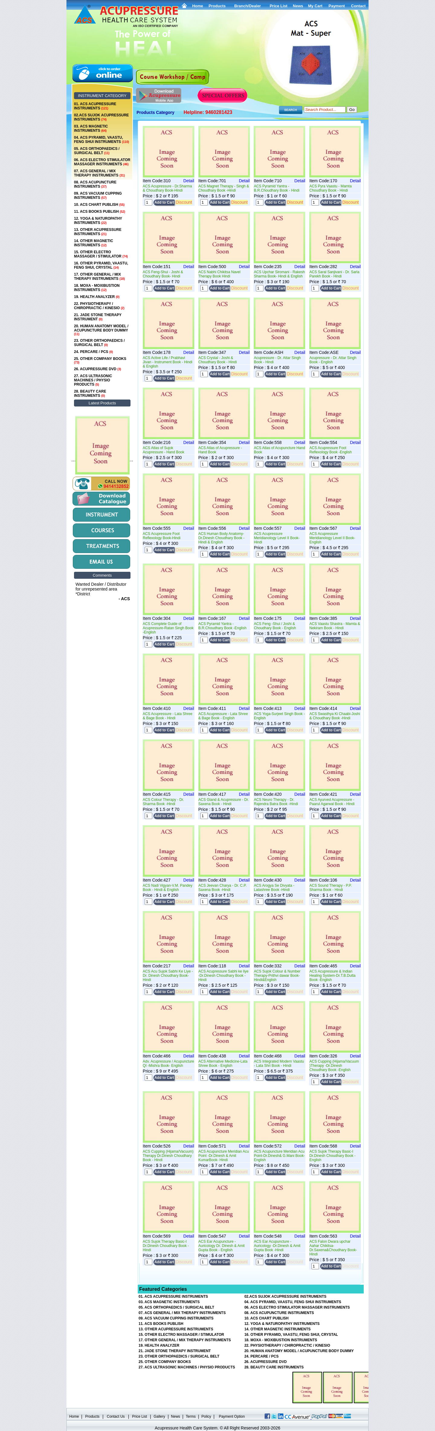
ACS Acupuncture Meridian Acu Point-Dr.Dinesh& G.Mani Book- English (279, 1155)
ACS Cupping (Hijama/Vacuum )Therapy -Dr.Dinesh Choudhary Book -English (334, 1065)
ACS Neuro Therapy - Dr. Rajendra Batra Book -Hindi (276, 802)
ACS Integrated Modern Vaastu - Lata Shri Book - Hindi (279, 1063)
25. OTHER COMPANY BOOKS (100, 360)
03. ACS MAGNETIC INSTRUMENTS (91, 128)
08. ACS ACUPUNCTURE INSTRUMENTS (95, 184)
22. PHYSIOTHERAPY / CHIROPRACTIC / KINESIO (99, 306)
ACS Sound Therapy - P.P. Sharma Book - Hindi (330, 887)
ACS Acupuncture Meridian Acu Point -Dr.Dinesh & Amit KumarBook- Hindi (223, 1155)
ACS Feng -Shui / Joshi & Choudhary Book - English (275, 626)
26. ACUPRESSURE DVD (97, 369)
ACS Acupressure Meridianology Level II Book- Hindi (276, 538)
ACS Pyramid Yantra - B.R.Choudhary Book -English (222, 626)
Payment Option (232, 1416)
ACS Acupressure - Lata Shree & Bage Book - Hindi (167, 716)
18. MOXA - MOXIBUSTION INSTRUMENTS (97, 287)
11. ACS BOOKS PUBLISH (99, 211)
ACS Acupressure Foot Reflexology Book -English (330, 450)
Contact (358, 6)
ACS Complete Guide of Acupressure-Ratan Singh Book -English (168, 628)
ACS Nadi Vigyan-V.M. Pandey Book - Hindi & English (167, 887)
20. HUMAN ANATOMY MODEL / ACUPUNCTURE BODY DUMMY (101, 330)
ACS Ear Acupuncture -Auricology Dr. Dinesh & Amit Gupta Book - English (221, 1245)
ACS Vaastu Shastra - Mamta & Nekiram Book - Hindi (334, 626)
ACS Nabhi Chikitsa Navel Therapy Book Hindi (219, 274)
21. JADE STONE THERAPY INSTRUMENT (97, 317)
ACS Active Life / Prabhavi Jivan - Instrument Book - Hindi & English (167, 362)
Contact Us (116, 1416)
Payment (336, 6)
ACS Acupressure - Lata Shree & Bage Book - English (223, 716)
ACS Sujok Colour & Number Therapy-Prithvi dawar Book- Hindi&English (277, 975)
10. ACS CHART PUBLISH (99, 204)
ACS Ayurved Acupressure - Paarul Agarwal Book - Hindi (331, 802)
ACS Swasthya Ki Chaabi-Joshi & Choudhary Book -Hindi (334, 716)
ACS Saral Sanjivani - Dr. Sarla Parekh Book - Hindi (334, 274)
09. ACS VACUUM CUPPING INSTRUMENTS (98, 195)
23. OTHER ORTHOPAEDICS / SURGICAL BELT (99, 342)
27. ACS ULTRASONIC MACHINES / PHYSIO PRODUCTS (93, 380)
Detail (188, 180)
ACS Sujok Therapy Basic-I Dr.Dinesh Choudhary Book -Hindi (166, 1245)
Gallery (159, 1416)
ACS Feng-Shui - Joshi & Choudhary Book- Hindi (163, 274)
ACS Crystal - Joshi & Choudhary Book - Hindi (217, 360)
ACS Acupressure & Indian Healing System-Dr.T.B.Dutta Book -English (332, 975)
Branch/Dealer (247, 6)
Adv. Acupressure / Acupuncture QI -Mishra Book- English (168, 1063)
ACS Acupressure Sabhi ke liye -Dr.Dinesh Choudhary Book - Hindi (223, 975)
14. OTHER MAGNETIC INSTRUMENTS (93, 243)
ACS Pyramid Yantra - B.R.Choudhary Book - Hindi (276, 188)
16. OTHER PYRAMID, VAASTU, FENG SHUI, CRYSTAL (101, 265)
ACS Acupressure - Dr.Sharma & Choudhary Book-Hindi (167, 188)
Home (197, 6)
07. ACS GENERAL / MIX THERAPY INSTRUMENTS (99, 173)
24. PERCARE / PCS (93, 352)
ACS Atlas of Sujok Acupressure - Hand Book (163, 450)
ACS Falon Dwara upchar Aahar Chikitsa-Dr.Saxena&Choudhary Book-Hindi (333, 1247)
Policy (206, 1416)
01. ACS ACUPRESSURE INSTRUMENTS (95, 106)
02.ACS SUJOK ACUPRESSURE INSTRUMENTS (101, 117)
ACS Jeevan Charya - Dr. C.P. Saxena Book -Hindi (222, 887)
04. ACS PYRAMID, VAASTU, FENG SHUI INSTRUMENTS (101, 139)
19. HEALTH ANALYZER (96, 297)
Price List (279, 6)
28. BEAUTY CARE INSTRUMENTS (90, 393)
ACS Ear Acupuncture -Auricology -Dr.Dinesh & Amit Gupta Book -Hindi (277, 1245)
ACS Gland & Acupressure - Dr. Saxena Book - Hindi (223, 802)
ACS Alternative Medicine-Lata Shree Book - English (223, 1063)
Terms (191, 1416)
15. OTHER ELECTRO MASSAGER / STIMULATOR (101, 254)
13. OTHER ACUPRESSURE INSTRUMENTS (97, 232)
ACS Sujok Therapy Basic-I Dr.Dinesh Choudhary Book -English (332, 1155)
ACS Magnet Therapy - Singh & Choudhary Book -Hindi (223, 188)
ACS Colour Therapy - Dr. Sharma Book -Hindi (163, 802)
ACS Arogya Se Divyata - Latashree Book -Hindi (274, 887)
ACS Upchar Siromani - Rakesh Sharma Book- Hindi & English (279, 274)
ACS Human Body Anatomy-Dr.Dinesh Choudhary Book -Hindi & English (221, 538)
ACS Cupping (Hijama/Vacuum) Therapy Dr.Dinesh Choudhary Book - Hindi (168, 1155)
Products (217, 6)
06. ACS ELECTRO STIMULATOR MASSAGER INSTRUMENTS (102, 162)
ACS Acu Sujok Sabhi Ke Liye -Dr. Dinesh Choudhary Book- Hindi (168, 975)
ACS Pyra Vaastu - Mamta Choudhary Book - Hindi (330, 188)
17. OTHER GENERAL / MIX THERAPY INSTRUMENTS (99, 276)
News (175, 1416)
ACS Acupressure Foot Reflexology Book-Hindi (162, 536)
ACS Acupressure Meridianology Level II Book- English (332, 538)
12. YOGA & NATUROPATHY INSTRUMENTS (98, 220)
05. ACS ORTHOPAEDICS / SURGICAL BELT (97, 151)
